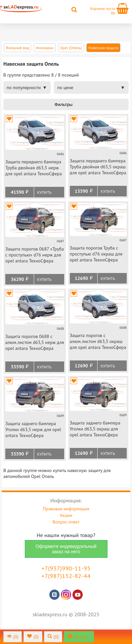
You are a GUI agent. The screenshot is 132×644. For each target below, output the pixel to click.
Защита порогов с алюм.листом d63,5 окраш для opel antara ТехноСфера (98, 341)
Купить (44, 192)
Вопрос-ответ (66, 522)
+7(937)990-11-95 (66, 568)
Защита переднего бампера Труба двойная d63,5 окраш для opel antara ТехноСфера (98, 167)
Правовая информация (66, 509)
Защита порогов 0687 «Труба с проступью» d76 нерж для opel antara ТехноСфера (34, 255)
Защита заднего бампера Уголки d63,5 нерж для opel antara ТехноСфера (33, 429)
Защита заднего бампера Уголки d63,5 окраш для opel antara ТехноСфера (95, 429)
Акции (66, 515)
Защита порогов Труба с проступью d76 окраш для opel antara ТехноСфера (96, 254)
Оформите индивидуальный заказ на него (65, 549)
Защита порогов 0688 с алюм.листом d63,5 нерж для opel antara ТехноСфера (34, 342)
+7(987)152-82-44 (66, 576)
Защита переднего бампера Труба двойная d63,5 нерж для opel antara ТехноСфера (33, 168)
